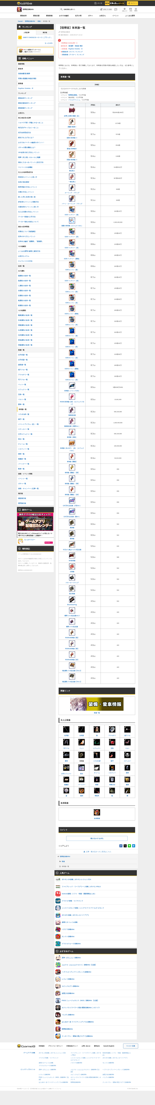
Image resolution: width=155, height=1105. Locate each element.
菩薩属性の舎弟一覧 (25, 345)
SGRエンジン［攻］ (72, 299)
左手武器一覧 (23, 360)
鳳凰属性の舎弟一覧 (25, 315)
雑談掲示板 (22, 498)
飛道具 (97, 792)
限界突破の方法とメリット (27, 187)
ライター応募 (130, 1046)
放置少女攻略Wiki (108, 1074)
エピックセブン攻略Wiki (78, 1074)
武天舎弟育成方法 (24, 132)
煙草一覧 (21, 454)
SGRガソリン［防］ (72, 343)
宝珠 (112, 743)
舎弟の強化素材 (23, 182)
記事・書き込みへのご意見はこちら (97, 852)
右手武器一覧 (23, 355)
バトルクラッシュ (74, 100)
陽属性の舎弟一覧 (24, 276)
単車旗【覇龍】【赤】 (72, 490)
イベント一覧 (23, 479)
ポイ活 (98, 3)
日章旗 (72, 568)
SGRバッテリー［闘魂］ (72, 255)
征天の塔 (78, 16)
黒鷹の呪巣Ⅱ (72, 123)
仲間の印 (112, 781)
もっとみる (49, 43)
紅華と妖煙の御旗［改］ (72, 112)
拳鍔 (82, 792)
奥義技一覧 (22, 459)
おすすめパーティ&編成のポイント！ (31, 142)
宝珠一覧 (21, 394)
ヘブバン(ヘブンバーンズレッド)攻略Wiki (116, 1069)
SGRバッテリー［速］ (72, 211)
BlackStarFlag (72, 601)
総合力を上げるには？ (26, 137)
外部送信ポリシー (72, 1046)
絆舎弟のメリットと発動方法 (28, 202)
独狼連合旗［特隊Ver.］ (72, 422)
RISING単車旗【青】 (72, 645)
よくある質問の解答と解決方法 (29, 251)
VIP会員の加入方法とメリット (29, 152)
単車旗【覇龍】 (72, 457)
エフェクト (97, 743)
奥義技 (66, 781)
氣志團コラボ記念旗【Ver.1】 (72, 678)
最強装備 (49, 16)
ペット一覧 (22, 384)
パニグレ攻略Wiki (108, 1077)
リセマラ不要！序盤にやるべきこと (30, 123)
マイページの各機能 (25, 167)
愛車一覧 (21, 404)
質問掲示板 (22, 503)
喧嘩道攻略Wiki (65, 856)
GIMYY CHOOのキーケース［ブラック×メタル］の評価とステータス (38, 37)
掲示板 (45, 32)
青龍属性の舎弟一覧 (25, 325)
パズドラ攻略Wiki (76, 1063)
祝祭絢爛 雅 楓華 (24, 73)
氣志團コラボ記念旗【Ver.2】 (72, 667)
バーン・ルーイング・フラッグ (72, 200)
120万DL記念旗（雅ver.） (72, 512)
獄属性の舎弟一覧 (24, 305)
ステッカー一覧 (23, 429)
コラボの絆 (97, 756)
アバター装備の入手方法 (26, 217)
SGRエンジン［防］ (72, 288)
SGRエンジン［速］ (72, 266)
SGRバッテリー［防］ (72, 233)
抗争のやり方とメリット (26, 236)
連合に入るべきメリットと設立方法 (30, 162)
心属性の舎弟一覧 (24, 286)
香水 (81, 769)
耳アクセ (66, 743)
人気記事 (26, 32)
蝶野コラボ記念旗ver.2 (72, 612)
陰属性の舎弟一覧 (24, 281)
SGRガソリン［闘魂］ (72, 365)
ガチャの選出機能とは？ (26, 147)
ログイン (132, 3)
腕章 (127, 781)
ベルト (127, 743)
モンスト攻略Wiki (108, 1063)
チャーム (97, 769)
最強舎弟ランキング (25, 98)
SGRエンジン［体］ (72, 321)
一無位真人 (72, 178)
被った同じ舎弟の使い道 (26, 197)
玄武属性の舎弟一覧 (25, 335)
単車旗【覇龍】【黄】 (72, 468)
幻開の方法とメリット (26, 192)
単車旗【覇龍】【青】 (72, 479)
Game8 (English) (108, 1046)
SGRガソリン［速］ (72, 332)
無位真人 (72, 167)
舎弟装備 (97, 814)
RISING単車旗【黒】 (72, 634)
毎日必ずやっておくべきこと (28, 128)
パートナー (81, 781)
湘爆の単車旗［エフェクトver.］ (72, 222)
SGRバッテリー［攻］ (72, 244)
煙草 (127, 769)
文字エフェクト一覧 (25, 434)
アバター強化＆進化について (28, 222)
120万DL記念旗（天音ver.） (72, 501)
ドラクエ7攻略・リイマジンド (48, 1058)
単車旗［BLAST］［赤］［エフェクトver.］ (72, 445)
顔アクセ (127, 731)
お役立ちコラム (23, 256)
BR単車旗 (72, 557)
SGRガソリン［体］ (72, 376)
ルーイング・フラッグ (72, 189)
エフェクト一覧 (23, 389)
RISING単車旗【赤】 (72, 656)
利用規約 (42, 1046)
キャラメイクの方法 (25, 261)
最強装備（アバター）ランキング (73, 54)
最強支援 (36, 16)
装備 (63, 861)
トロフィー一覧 (23, 449)
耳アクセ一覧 (23, 380)
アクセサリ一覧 (23, 375)
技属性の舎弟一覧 (24, 295)
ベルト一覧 (22, 399)
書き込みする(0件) (96, 838)
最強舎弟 (23, 16)
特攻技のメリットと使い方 (27, 177)
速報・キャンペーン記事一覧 (28, 488)
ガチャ (90, 16)
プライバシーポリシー (55, 1046)
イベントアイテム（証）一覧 (28, 424)
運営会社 (97, 1046)
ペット (81, 743)
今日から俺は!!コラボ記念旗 (72, 546)
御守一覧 (21, 419)
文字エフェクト (66, 769)
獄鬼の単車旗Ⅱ (72, 145)
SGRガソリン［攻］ (72, 354)
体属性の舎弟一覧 (24, 291)
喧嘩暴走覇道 (72, 95)
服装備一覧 (22, 365)
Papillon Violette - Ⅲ (76, 49)
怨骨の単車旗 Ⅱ (72, 134)
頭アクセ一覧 (23, 370)
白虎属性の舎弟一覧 (25, 330)
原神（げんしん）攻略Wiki (47, 1069)
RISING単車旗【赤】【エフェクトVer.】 (72, 399)
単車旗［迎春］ (72, 433)
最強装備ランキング (25, 108)
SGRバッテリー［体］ (72, 277)
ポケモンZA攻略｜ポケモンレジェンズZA (52, 1053)
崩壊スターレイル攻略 (46, 1063)
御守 (112, 756)
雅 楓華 (71, 46)
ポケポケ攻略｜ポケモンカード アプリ (115, 1058)
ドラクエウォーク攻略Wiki (47, 1065)
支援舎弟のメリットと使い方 (28, 207)
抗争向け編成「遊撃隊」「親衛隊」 (30, 241)
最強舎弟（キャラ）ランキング (72, 52)
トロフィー (112, 769)
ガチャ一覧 (22, 483)
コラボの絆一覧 (23, 414)
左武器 (81, 731)
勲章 (97, 781)
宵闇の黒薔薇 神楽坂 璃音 (27, 78)
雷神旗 (72, 535)
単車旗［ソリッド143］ (72, 387)
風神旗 (72, 523)
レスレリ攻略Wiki (44, 1074)
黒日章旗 (72, 590)
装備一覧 (97, 705)
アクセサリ (112, 731)
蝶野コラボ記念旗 (72, 623)
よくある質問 (130, 16)
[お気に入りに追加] (106, 9)
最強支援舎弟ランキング (26, 103)
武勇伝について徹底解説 (26, 231)
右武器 (66, 731)
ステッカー (127, 756)
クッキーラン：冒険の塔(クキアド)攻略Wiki (117, 1082)
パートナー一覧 (23, 464)
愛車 (66, 756)
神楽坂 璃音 (78, 46)
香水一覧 (21, 439)
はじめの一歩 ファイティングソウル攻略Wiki (53, 1082)
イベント (115, 16)
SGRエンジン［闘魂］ (72, 310)
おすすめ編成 (64, 16)
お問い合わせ (86, 1046)
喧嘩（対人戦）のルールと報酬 (29, 157)
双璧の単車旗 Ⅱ (72, 156)
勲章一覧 (21, 469)
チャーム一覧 (23, 444)
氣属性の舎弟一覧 (24, 300)
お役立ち (102, 16)
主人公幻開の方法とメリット (28, 212)
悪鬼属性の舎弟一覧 (25, 340)
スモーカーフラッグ (72, 579)
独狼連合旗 (72, 411)
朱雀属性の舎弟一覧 (25, 320)
